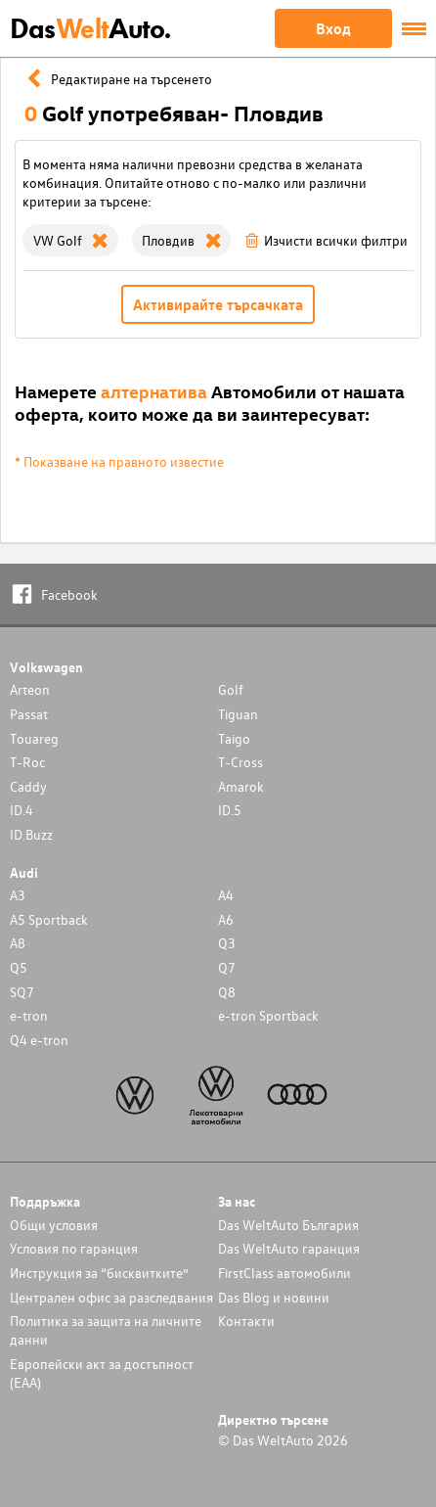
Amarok (241, 786)
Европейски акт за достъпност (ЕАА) (102, 1373)
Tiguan (238, 714)
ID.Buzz (31, 834)
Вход (333, 28)
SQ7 (22, 991)
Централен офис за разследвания (111, 1297)
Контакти (246, 1320)
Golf (230, 689)
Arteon (30, 689)
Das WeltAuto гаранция (289, 1248)
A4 (226, 895)
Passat (29, 714)
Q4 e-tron (39, 1039)
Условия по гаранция (74, 1248)
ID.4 (21, 809)
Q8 (227, 991)
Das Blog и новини (273, 1297)
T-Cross (240, 762)
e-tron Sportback (268, 1015)
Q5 (18, 967)
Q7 (227, 967)
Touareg (34, 738)
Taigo (234, 738)
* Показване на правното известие (119, 461)
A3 (17, 895)
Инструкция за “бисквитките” (99, 1272)
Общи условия (54, 1224)
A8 (17, 943)
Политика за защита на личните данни (105, 1329)
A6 (226, 919)
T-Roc (27, 762)
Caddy (28, 786)
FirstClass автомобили (284, 1272)
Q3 (227, 943)
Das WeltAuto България (288, 1224)
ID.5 (229, 809)
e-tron (29, 1015)
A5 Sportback (49, 919)
